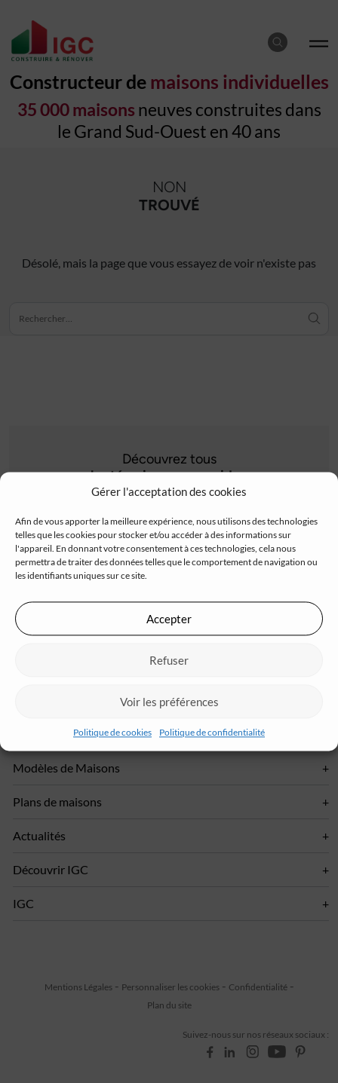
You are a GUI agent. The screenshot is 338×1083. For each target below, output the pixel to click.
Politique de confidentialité (212, 732)
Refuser (169, 660)
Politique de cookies (112, 732)
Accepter (169, 619)
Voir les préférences (169, 701)
